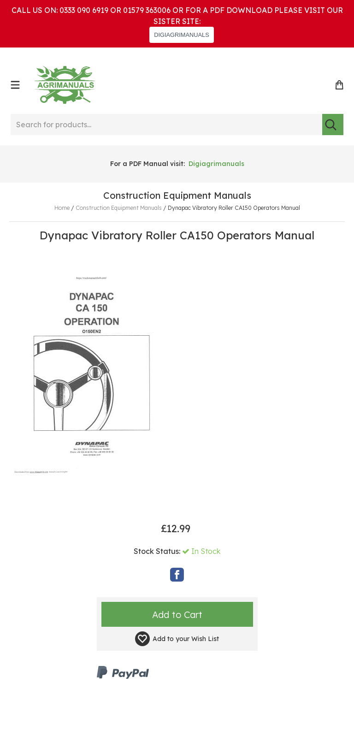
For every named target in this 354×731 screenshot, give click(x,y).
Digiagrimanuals (216, 164)
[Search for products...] (166, 124)
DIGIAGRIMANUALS (181, 34)
